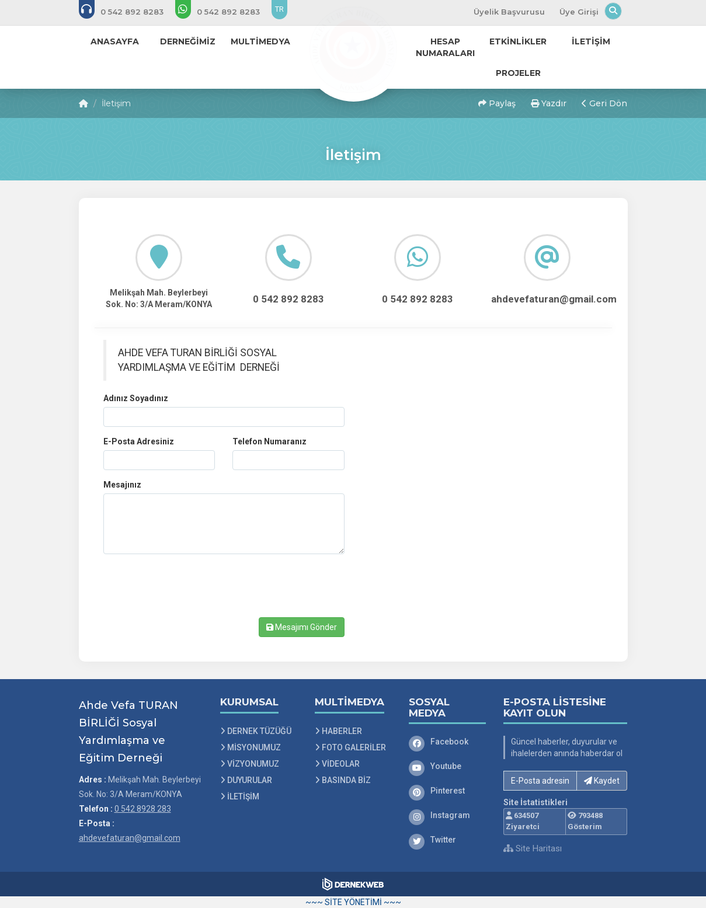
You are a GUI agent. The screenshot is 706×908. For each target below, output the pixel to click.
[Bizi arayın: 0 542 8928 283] (129, 11)
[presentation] (192, 585)
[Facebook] (447, 741)
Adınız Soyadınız (135, 398)
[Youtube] (447, 766)
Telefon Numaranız (269, 441)
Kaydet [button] (602, 780)
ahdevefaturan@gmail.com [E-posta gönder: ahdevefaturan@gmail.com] (129, 838)
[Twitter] (447, 840)
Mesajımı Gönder (301, 627)
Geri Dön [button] (604, 103)
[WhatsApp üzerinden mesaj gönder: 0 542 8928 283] (225, 11)
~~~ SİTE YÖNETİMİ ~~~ (353, 902)
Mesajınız (122, 484)
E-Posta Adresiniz (138, 441)
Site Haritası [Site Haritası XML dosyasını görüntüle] (532, 848)
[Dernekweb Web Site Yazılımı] (353, 884)
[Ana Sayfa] (353, 49)
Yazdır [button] (548, 103)
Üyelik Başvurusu (509, 11)
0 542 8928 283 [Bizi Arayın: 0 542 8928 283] (142, 808)
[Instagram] (447, 815)
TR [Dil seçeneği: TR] (279, 9)
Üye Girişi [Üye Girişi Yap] (579, 11)
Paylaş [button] (497, 103)
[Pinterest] (447, 790)
